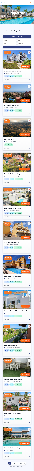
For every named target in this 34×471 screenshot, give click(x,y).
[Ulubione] (29, 52)
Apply (17, 46)
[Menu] (32, 2)
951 (21, 463)
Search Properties (17, 36)
